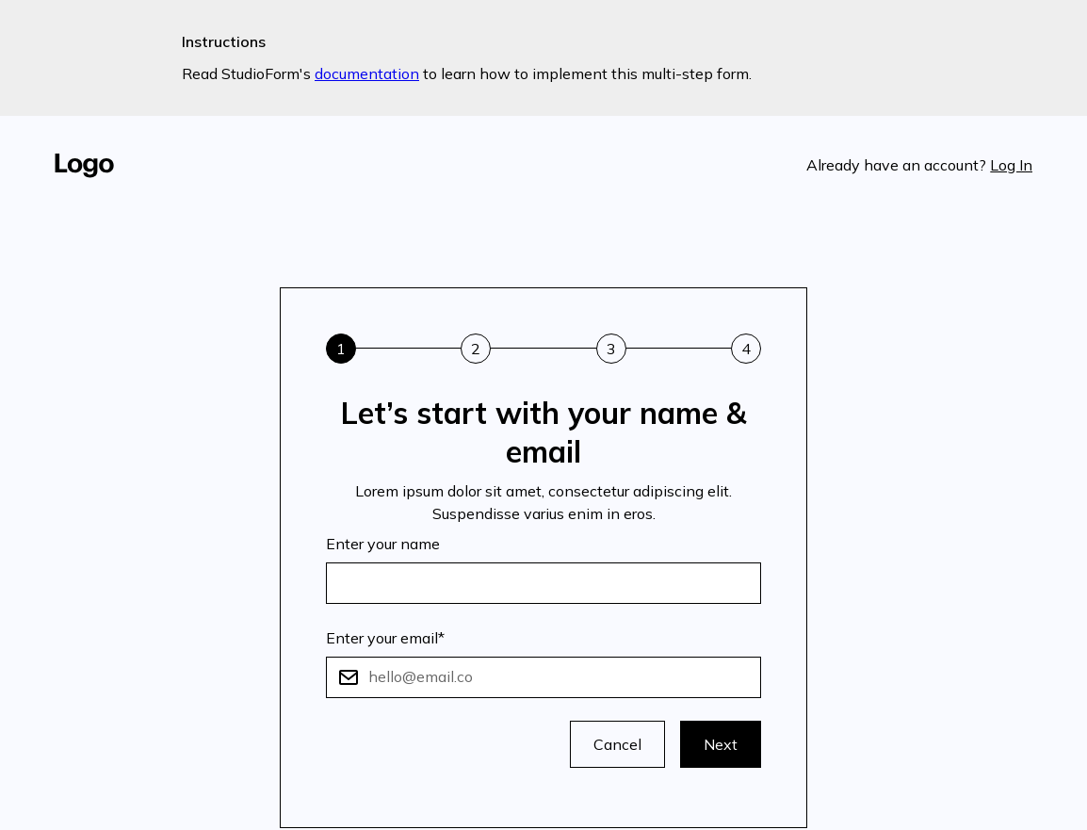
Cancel (617, 744)
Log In (1011, 164)
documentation (367, 73)
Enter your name (383, 543)
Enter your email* (385, 637)
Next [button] (721, 744)
